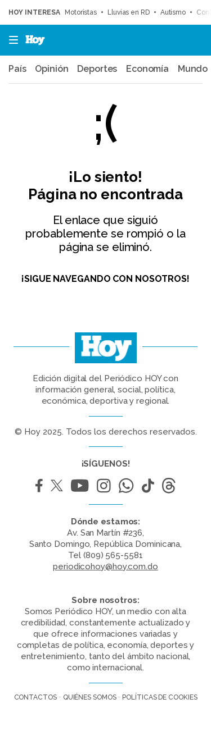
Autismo (173, 12)
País (17, 69)
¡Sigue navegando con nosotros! (105, 278)
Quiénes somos (89, 697)
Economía (147, 69)
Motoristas (81, 12)
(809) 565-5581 (113, 555)
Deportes (97, 69)
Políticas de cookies (159, 697)
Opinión (51, 69)
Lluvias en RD (128, 12)
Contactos (35, 697)
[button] (10, 40)
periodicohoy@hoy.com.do (105, 566)
